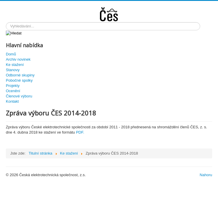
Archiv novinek (18, 59)
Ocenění (13, 91)
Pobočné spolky (19, 80)
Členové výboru (19, 96)
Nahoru (206, 175)
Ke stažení (15, 64)
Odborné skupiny (20, 75)
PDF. (80, 132)
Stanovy (13, 70)
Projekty (13, 85)
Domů (11, 54)
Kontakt (12, 101)
